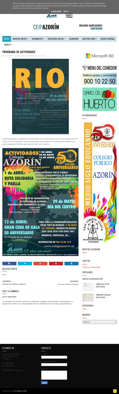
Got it (66, 11)
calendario (74, 38)
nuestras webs (88, 38)
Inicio (6, 38)
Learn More (56, 11)
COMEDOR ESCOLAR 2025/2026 (103, 296)
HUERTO (7, 44)
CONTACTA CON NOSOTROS (92, 279)
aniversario (37, 56)
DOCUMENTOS (37, 38)
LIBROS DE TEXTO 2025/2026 (102, 285)
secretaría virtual (56, 38)
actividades (28, 56)
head (43, 56)
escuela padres (106, 38)
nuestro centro (20, 38)
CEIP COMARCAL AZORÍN (20, 391)
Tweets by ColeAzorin (91, 267)
